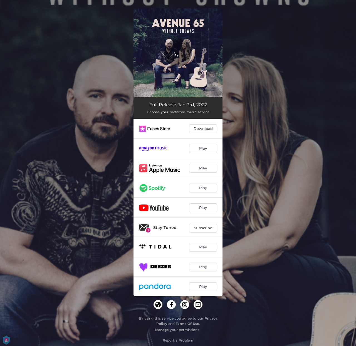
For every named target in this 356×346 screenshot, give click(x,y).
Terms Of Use (187, 324)
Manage (162, 330)
